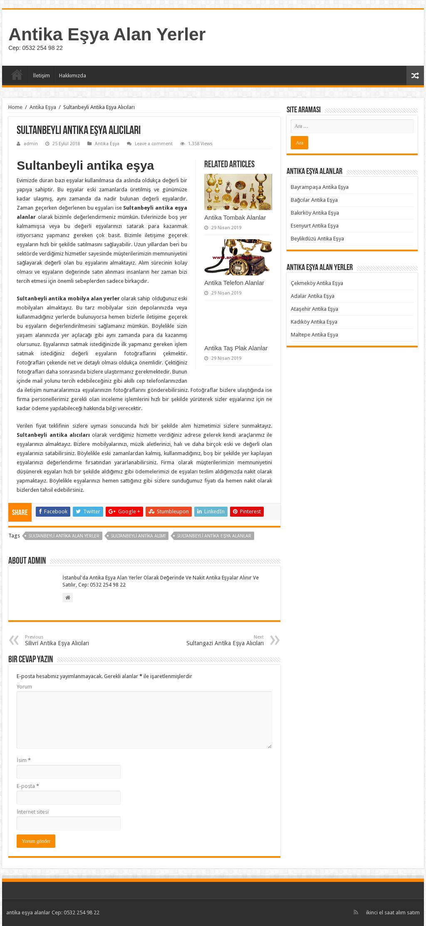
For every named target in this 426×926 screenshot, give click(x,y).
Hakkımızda (72, 75)
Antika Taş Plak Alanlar (235, 348)
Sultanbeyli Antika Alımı (138, 536)
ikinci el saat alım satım (393, 912)
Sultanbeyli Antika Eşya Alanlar (214, 536)
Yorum (24, 686)
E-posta (28, 786)
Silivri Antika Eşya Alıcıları (67, 640)
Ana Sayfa (17, 74)
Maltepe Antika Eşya (314, 335)
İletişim (41, 75)
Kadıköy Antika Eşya (314, 322)
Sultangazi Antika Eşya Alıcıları (221, 640)
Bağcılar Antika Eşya (314, 200)
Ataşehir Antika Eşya (314, 309)
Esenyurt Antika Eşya (315, 226)
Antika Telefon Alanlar (234, 282)
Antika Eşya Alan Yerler (107, 34)
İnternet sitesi (33, 812)
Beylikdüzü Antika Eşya (317, 238)
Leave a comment (154, 143)
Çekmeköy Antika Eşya (317, 283)
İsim (24, 760)
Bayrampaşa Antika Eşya (320, 187)
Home (15, 107)
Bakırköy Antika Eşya (315, 213)
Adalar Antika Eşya (312, 296)
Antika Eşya (43, 107)
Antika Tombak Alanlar (235, 217)
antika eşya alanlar (28, 912)
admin (31, 143)
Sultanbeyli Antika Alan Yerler (63, 536)
